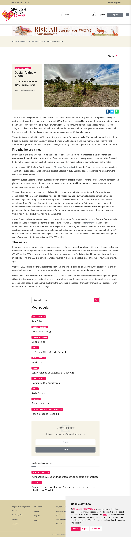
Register (117, 3)
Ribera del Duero (40, 327)
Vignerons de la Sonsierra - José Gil (52, 372)
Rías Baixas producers (64, 524)
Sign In (65, 450)
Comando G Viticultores (45, 383)
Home (14, 41)
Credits (15, 519)
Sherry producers (62, 519)
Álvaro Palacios (40, 403)
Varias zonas (39, 317)
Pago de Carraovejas (64, 167)
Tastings (37, 482)
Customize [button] (95, 529)
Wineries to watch (41, 472)
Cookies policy (17, 515)
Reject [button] (84, 529)
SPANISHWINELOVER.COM (84, 509)
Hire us (36, 520)
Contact (110, 3)
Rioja (35, 347)
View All (112, 56)
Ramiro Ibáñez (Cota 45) (45, 413)
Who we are (15, 3)
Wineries (23, 41)
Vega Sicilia (38, 341)
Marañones (90, 223)
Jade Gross (38, 393)
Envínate (36, 362)
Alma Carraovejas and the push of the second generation (64, 476)
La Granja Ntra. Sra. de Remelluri (50, 352)
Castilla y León (37, 41)
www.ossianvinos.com (25, 90)
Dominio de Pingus (42, 331)
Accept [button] (75, 529)
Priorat (36, 399)
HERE (105, 515)
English (115, 15)
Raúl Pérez (37, 321)
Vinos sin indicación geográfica (47, 409)
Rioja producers (61, 507)
